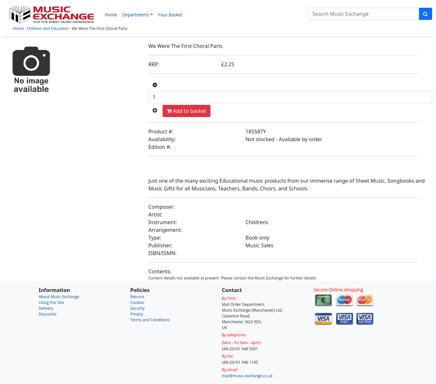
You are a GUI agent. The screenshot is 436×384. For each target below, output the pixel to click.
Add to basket (186, 110)
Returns (137, 296)
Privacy (136, 314)
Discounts (48, 314)
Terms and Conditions (150, 320)
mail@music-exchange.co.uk (247, 376)
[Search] (363, 14)
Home (111, 15)
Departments (135, 15)
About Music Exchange (59, 296)
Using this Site (51, 302)
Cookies (137, 302)
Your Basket (170, 15)
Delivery (46, 308)
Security (137, 308)
